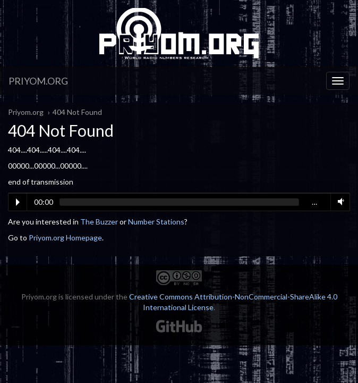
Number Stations (156, 221)
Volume (339, 201)
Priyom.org (38, 81)
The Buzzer (99, 221)
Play (18, 202)
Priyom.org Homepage (65, 237)
